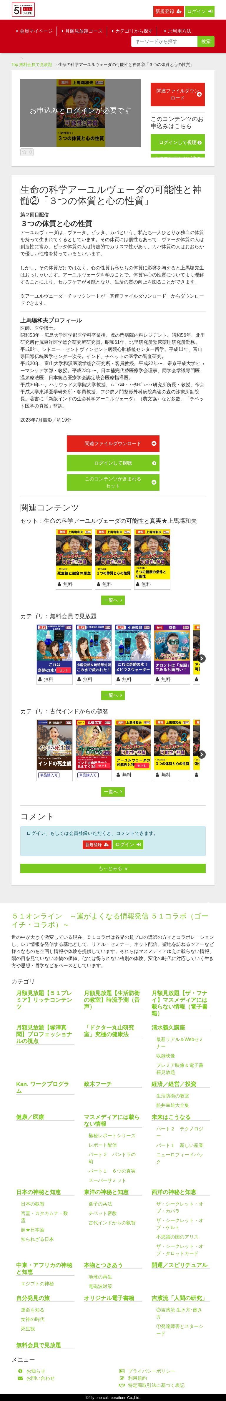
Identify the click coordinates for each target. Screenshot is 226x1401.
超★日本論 (32, 1229)
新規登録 (168, 11)
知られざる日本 (37, 1239)
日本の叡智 (32, 1203)
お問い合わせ (37, 1378)
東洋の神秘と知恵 (106, 1192)
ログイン (199, 11)
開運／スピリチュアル (179, 1265)
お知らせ (32, 1371)
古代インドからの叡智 (112, 1222)
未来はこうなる (171, 1117)
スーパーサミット (107, 1180)
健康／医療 (30, 1117)
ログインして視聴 (180, 142)
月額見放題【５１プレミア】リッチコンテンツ (44, 1000)
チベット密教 (103, 1213)
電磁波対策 (100, 1286)
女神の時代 (32, 1319)
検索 (206, 41)
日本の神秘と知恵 (38, 1192)
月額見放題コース (82, 31)
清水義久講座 (168, 1027)
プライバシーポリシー (148, 1371)
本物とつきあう (103, 1265)
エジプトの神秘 (37, 1283)
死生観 (28, 1328)
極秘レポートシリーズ (112, 1135)
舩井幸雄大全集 (172, 1105)
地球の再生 (100, 1276)
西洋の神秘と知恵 (174, 1192)
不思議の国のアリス (177, 1236)
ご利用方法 (177, 31)
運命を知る (32, 1309)
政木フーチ (98, 1084)
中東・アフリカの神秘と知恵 (44, 1268)
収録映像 (165, 1055)
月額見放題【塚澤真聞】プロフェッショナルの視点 (44, 1034)
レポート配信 (103, 1145)
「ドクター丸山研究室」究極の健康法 (109, 1030)
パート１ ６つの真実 (112, 1170)
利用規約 (134, 1378)
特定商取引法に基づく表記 (153, 1385)
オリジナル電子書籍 (109, 1298)
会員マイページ (34, 31)
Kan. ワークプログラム (42, 1087)
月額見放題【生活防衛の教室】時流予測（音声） (112, 1000)
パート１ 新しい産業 (179, 1145)
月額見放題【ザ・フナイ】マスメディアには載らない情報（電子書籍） (179, 1003)
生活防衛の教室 (172, 1095)
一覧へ (113, 600)
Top (14, 64)
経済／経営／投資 (174, 1084)
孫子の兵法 (100, 1203)
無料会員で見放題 (35, 64)
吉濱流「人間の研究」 (179, 1298)
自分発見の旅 (33, 1298)
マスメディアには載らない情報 (112, 1120)
